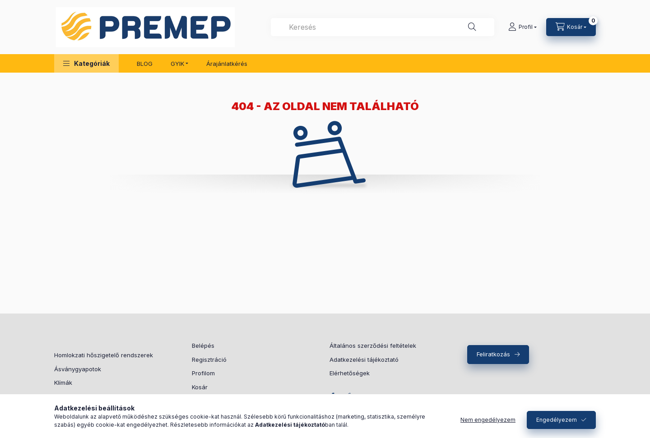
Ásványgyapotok (77, 369)
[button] (86, 63)
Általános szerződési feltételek (373, 345)
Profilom (203, 373)
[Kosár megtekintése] (571, 27)
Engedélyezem (556, 419)
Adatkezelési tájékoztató (364, 359)
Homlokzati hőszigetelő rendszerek (103, 355)
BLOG (145, 63)
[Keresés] (472, 27)
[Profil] (522, 27)
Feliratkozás (493, 354)
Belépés (203, 345)
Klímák (63, 382)
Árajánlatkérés (226, 63)
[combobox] (382, 27)
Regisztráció (209, 359)
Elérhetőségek (350, 373)
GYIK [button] (177, 63)
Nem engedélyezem (487, 419)
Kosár (200, 387)
